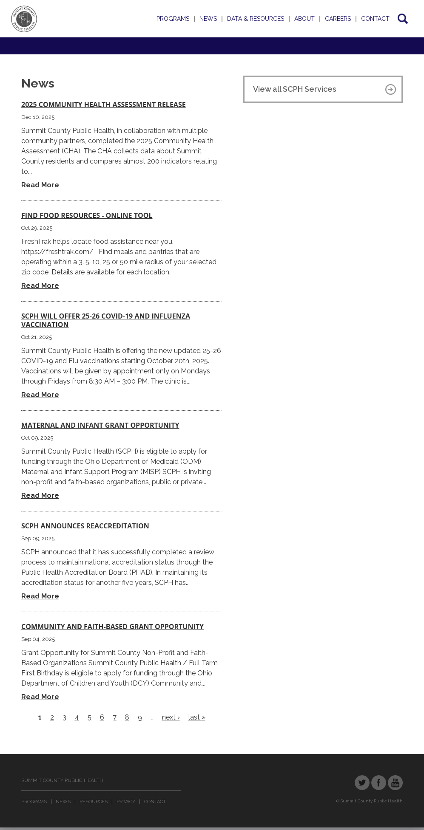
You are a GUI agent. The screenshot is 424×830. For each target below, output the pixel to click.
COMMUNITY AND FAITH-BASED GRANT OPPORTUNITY (112, 626)
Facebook (378, 782)
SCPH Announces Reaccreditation (85, 526)
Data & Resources (255, 18)
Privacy (126, 801)
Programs (173, 18)
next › (171, 717)
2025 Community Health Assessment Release (103, 104)
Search (402, 18)
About (304, 18)
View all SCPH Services (294, 89)
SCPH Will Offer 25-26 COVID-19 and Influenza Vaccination (105, 320)
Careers (338, 18)
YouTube (395, 782)
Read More (40, 185)
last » (196, 717)
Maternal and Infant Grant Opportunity (100, 425)
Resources (94, 801)
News (208, 18)
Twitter (362, 782)
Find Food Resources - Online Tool (86, 215)
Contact (375, 18)
